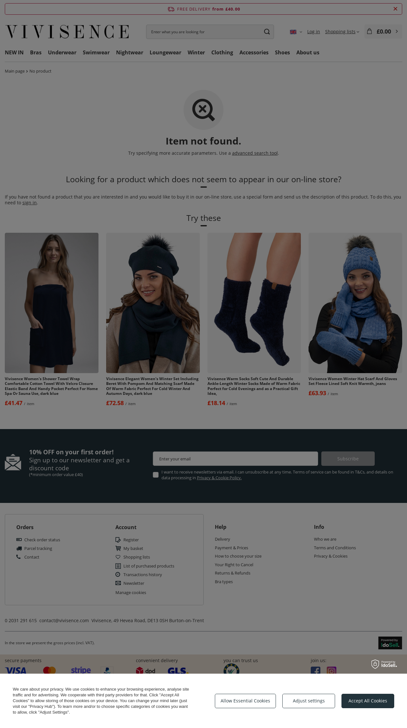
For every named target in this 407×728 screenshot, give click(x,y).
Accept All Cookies (367, 701)
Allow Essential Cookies (245, 701)
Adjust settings (309, 701)
